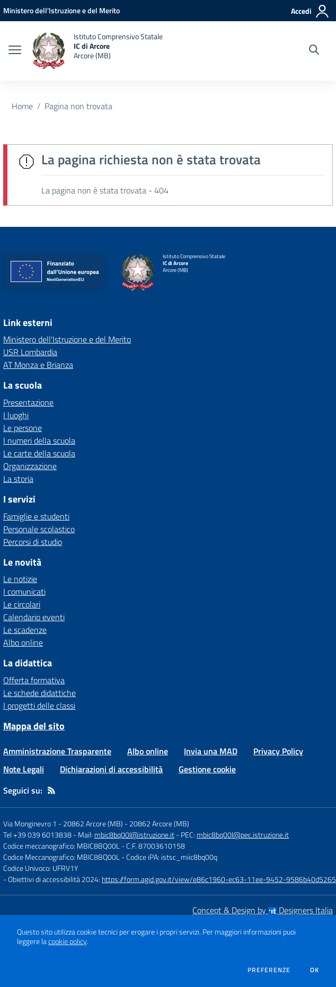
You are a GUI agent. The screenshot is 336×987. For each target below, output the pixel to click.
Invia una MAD (210, 751)
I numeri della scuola (39, 440)
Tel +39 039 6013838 (37, 834)
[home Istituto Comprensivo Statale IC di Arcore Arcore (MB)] (97, 51)
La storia (18, 478)
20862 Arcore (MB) (159, 823)
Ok (315, 970)
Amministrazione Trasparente (57, 751)
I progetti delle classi (39, 705)
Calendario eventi (34, 617)
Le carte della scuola (39, 453)
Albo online (23, 642)
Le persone (22, 427)
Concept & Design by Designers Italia (262, 910)
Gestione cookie (207, 769)
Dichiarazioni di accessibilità (111, 769)
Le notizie (20, 578)
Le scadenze (25, 629)
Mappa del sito (34, 726)
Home (22, 106)
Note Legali (23, 769)
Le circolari (21, 604)
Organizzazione (30, 466)
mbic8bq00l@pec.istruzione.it (243, 834)
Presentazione (28, 402)
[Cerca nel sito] (314, 51)
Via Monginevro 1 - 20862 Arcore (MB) (63, 823)
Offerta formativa (34, 680)
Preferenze (268, 970)
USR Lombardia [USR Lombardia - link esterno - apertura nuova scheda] (30, 352)
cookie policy (67, 941)
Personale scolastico (39, 529)
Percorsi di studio (32, 541)
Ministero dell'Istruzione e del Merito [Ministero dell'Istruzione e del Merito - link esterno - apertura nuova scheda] (67, 339)
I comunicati (24, 591)
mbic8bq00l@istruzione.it (134, 834)
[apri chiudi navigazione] (14, 51)
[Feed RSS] (51, 790)
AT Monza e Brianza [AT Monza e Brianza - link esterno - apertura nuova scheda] (38, 364)
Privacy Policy (278, 751)
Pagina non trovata (78, 106)
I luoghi (16, 415)
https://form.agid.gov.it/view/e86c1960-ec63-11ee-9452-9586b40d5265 (219, 879)
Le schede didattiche (39, 692)
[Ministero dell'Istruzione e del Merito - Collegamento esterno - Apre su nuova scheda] (61, 10)
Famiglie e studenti (36, 516)
